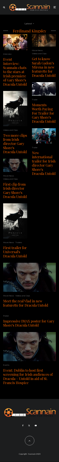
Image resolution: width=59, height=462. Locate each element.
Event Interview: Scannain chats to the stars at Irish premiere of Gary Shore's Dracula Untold (15, 71)
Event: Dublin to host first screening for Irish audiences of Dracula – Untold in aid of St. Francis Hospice (28, 376)
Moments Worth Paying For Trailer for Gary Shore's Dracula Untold (44, 113)
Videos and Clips (10, 130)
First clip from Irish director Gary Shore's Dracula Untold (15, 190)
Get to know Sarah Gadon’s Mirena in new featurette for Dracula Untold (44, 67)
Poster (6, 316)
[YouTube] (35, 425)
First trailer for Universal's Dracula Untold (15, 252)
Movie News (8, 176)
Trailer (35, 99)
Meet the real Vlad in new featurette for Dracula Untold (25, 303)
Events (6, 365)
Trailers (18, 242)
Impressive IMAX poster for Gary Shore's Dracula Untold (28, 323)
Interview (7, 54)
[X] (29, 425)
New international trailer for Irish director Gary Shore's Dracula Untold (44, 163)
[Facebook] (23, 425)
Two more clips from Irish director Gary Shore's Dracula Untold (15, 143)
